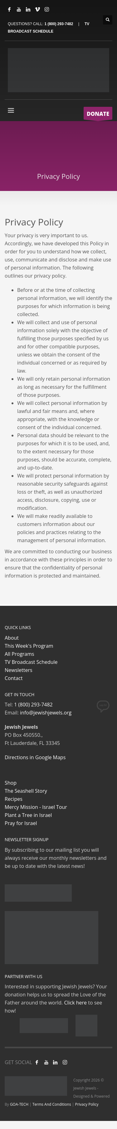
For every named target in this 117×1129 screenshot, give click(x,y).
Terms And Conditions (51, 1104)
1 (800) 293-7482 (58, 24)
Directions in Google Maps (35, 757)
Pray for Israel (21, 823)
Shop (11, 782)
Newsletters (18, 670)
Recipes (13, 799)
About (12, 637)
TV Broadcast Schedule (31, 662)
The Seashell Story (26, 790)
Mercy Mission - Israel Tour (36, 807)
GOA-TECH (19, 1104)
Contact (13, 678)
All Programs (19, 654)
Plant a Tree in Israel (28, 815)
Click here (75, 1002)
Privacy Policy (86, 1104)
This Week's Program (29, 645)
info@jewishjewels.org (45, 712)
